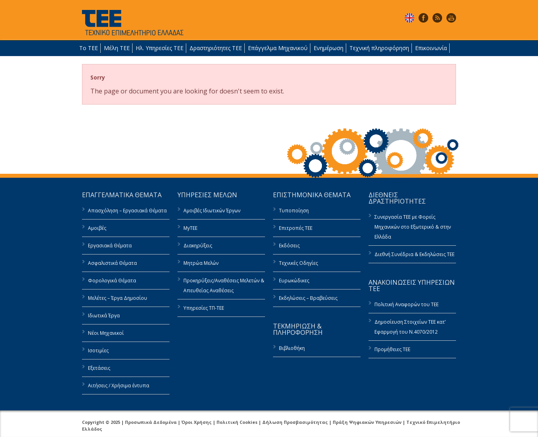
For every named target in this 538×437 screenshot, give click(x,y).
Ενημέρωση (328, 48)
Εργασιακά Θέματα (110, 245)
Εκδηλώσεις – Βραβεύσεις (308, 298)
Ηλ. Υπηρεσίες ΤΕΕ (159, 48)
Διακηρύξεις (197, 245)
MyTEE (190, 228)
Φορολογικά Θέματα (112, 280)
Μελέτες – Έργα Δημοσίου (117, 298)
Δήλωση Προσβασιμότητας (295, 422)
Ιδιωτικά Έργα (104, 315)
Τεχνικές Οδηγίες (298, 263)
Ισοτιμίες (98, 350)
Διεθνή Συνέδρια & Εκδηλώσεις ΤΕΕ (414, 254)
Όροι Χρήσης (196, 422)
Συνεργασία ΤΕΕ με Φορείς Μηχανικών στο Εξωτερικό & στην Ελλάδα (412, 227)
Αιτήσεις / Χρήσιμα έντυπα (118, 385)
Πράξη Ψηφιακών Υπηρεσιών (367, 422)
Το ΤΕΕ (88, 48)
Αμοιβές (97, 228)
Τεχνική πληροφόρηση (379, 48)
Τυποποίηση (294, 210)
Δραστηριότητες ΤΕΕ (215, 48)
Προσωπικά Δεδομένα (151, 422)
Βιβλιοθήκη (292, 348)
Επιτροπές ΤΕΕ (295, 228)
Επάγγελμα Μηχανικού (278, 48)
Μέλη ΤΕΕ (117, 48)
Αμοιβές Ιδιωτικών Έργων (211, 210)
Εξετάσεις (99, 368)
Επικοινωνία (431, 48)
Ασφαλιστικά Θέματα (112, 263)
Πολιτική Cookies (236, 422)
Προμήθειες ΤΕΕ (392, 349)
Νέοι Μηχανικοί (106, 333)
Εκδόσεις (289, 245)
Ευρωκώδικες (294, 280)
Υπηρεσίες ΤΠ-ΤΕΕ (203, 308)
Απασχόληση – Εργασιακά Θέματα (127, 210)
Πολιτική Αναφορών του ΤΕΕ (406, 304)
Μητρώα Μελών (200, 263)
